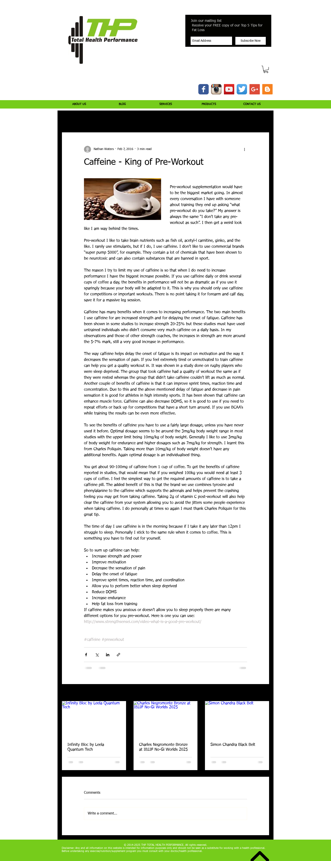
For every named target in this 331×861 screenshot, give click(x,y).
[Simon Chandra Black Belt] (237, 719)
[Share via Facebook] (86, 655)
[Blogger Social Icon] (267, 89)
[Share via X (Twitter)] (97, 655)
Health (175, 119)
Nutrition (124, 119)
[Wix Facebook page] (203, 89)
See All (264, 692)
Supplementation (150, 119)
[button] (266, 69)
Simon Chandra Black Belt (232, 745)
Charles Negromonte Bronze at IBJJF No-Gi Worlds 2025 (163, 747)
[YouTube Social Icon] (229, 89)
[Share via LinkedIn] (108, 655)
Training (104, 119)
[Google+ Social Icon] (254, 89)
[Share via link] (118, 655)
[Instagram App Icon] (216, 89)
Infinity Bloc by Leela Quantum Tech (85, 747)
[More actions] (244, 149)
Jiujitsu (193, 119)
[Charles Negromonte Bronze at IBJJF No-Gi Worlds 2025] (165, 719)
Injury (86, 119)
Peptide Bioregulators (221, 119)
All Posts (67, 119)
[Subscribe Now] (250, 40)
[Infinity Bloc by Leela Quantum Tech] (94, 719)
